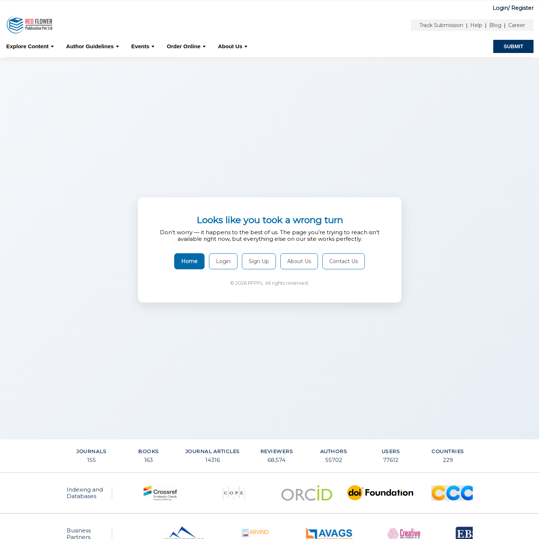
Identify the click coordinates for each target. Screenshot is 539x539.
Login (223, 261)
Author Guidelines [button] (92, 46)
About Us (233, 46)
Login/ (501, 8)
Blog (495, 25)
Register (522, 8)
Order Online (186, 46)
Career (516, 25)
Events (142, 46)
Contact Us (343, 261)
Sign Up (259, 261)
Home (189, 261)
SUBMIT (513, 46)
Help (476, 25)
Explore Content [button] (30, 46)
